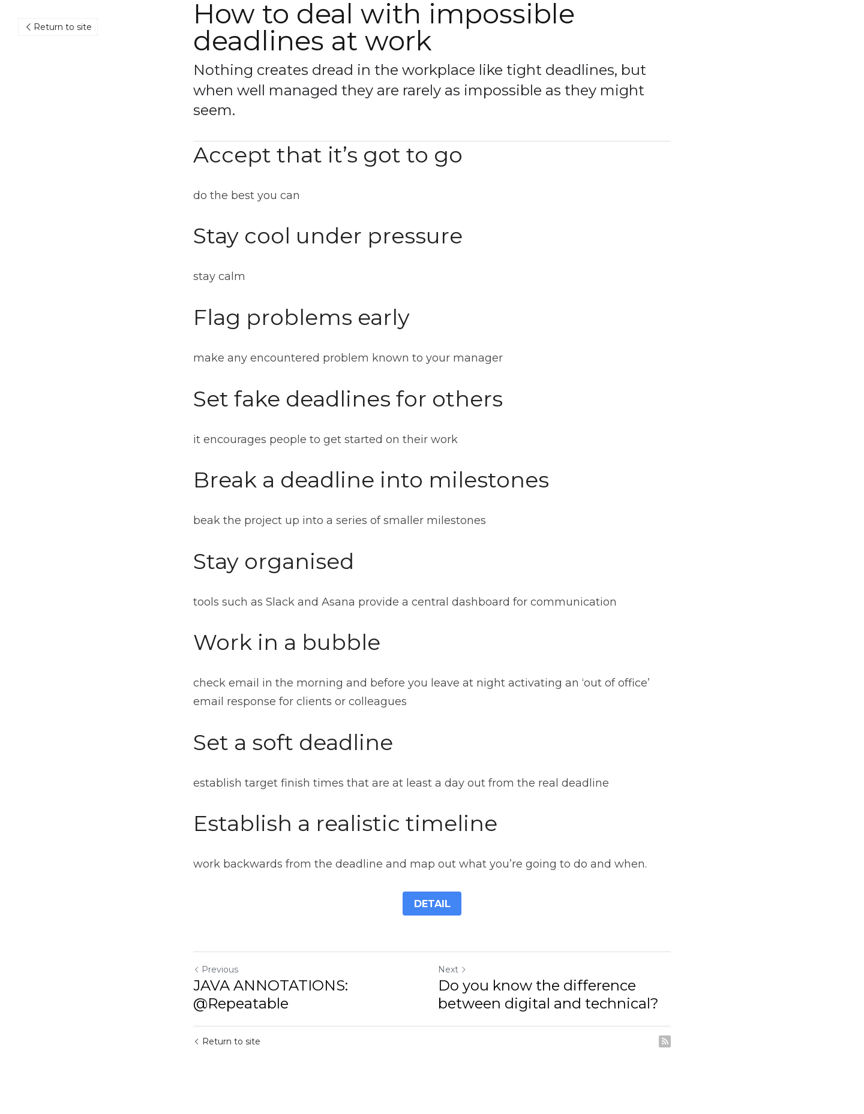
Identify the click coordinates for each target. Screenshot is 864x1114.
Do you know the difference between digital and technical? (548, 994)
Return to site (58, 27)
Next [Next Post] (452, 969)
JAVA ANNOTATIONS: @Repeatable (270, 994)
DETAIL (432, 903)
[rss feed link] (665, 1041)
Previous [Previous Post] (215, 969)
